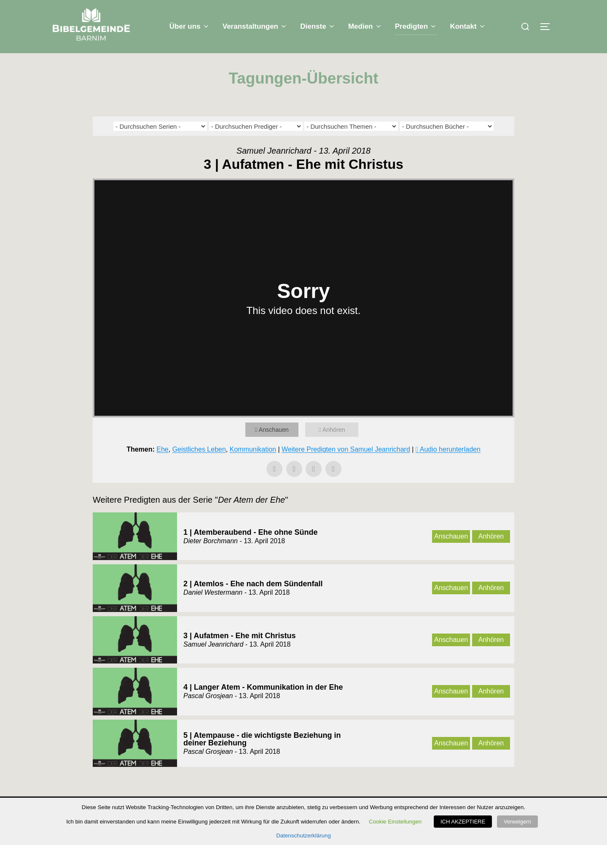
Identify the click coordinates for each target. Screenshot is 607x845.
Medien (365, 26)
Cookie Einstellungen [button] (398, 822)
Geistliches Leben (199, 466)
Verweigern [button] (517, 822)
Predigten (416, 26)
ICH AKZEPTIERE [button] (465, 822)
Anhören (335, 446)
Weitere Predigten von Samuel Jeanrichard (346, 466)
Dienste (318, 26)
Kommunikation (253, 466)
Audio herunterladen (450, 466)
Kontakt (468, 26)
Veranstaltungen (255, 26)
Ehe (162, 466)
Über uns (189, 26)
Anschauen (275, 446)
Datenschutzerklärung (303, 835)
